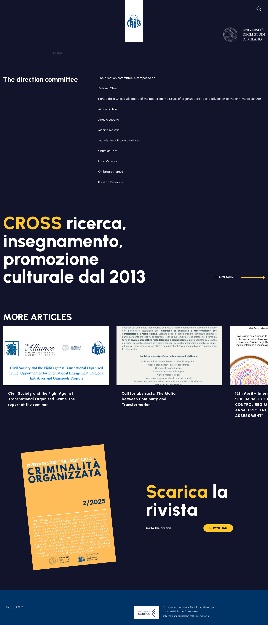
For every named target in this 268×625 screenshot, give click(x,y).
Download (218, 528)
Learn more (240, 277)
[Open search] (259, 9)
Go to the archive (159, 528)
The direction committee (40, 79)
